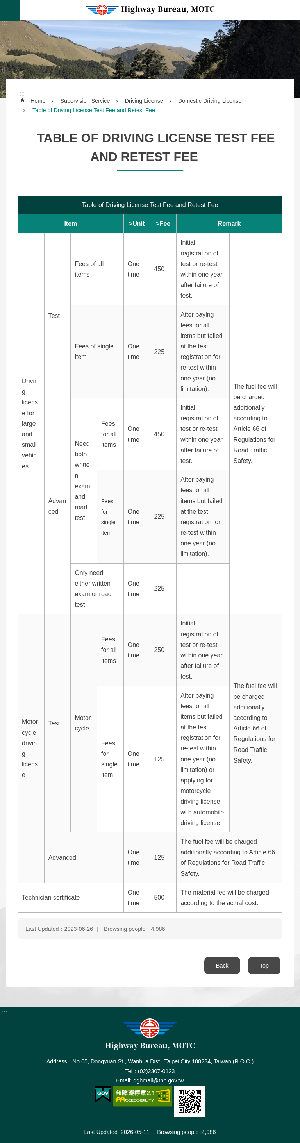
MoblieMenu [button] (10, 10)
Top (264, 966)
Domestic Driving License (209, 101)
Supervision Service (85, 101)
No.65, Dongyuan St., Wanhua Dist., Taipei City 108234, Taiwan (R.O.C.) (163, 1061)
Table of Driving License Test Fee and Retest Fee (93, 110)
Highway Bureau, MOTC (150, 10)
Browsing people (177, 1132)
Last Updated (101, 1132)
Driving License (144, 101)
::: (4, 23)
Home (37, 101)
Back (222, 966)
